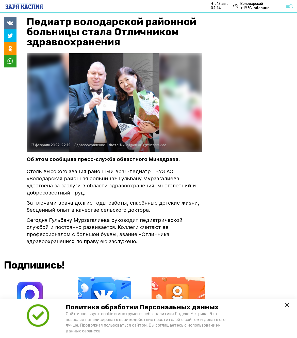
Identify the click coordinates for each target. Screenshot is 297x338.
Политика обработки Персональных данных (142, 307)
